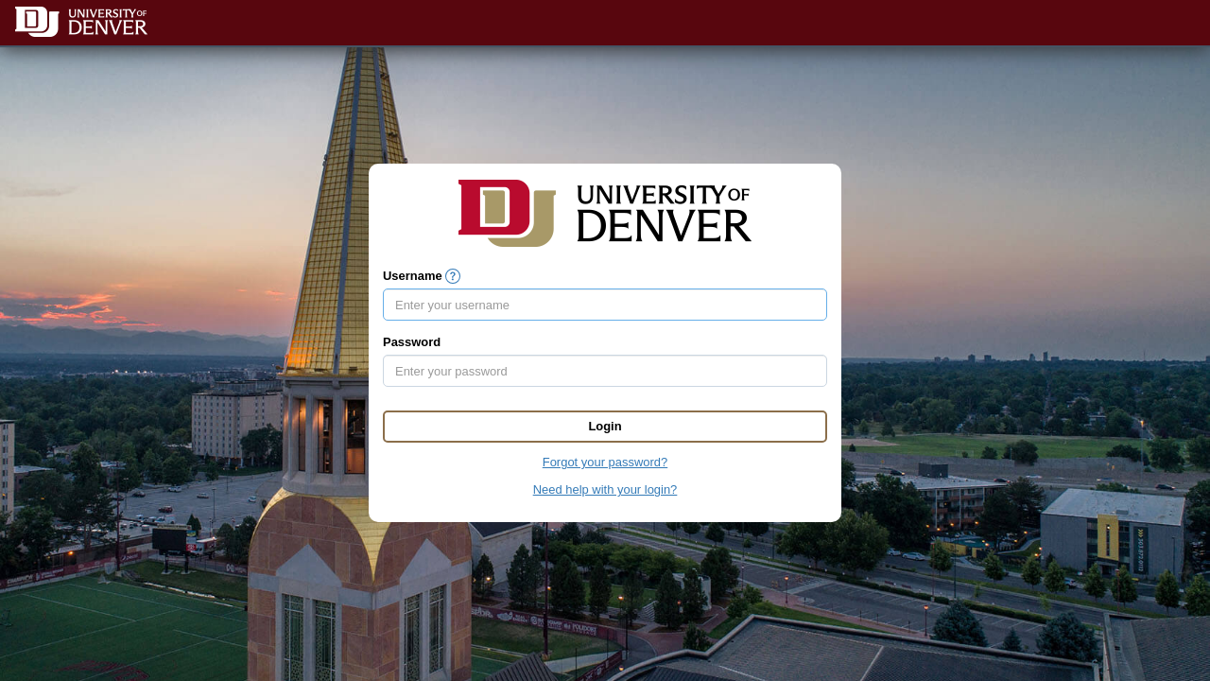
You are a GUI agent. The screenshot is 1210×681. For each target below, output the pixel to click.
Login (604, 426)
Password (412, 342)
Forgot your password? (605, 462)
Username (412, 276)
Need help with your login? (605, 489)
